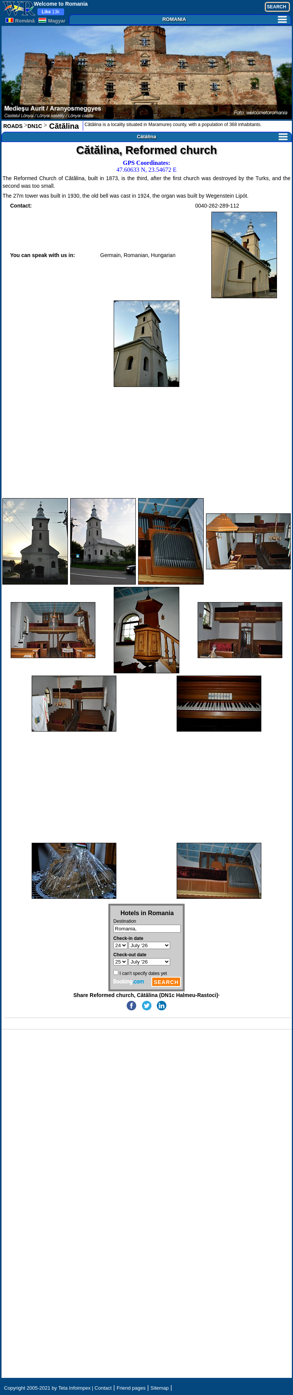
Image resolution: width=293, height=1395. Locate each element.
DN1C (34, 126)
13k (51, 11)
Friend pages (131, 1388)
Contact (103, 1388)
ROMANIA (224, 19)
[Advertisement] (147, 442)
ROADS (13, 126)
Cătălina (63, 126)
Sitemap (160, 1388)
